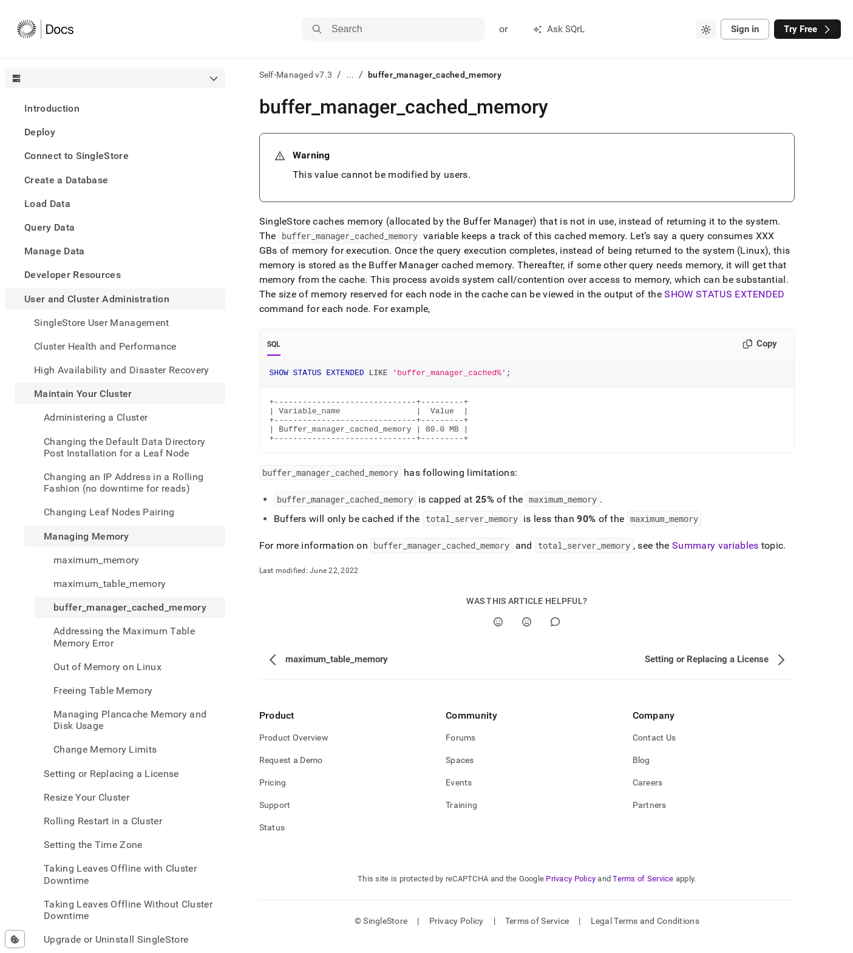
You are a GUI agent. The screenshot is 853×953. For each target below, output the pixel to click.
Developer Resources (72, 274)
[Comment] (555, 633)
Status (272, 838)
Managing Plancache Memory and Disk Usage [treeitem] (129, 719)
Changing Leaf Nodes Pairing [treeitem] (109, 512)
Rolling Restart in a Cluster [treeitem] (103, 821)
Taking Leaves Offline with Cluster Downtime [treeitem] (120, 874)
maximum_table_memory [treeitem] (109, 583)
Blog (641, 771)
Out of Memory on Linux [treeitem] (107, 667)
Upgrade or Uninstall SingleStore (116, 939)
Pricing (273, 793)
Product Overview (293, 748)
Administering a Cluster (96, 417)
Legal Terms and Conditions (645, 932)
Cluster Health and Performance (105, 346)
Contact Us (654, 748)
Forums (461, 748)
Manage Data (54, 251)
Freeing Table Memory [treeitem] (102, 690)
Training (461, 816)
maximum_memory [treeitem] (96, 560)
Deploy (39, 132)
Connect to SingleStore (76, 155)
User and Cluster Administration (96, 299)
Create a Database (66, 180)
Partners (650, 816)
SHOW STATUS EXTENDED (724, 294)
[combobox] (706, 29)
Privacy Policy (571, 889)
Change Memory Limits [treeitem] (105, 749)
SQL (274, 344)
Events (459, 793)
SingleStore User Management (101, 322)
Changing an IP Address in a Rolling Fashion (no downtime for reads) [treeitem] (123, 482)
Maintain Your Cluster (83, 393)
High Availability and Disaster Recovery (121, 370)
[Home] (45, 29)
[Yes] (498, 633)
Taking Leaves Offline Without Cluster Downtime (128, 909)
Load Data (47, 203)
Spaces (460, 771)
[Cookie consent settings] (15, 939)
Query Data (49, 227)
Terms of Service (643, 889)
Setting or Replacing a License (111, 773)
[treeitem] (115, 108)
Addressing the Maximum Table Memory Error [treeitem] (124, 636)
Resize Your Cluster (86, 797)
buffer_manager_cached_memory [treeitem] (129, 607)
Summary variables (715, 556)
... (350, 75)
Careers (648, 793)
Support (275, 816)
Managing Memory (86, 536)
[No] (526, 633)
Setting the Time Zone (93, 844)
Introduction (52, 108)
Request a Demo (291, 771)
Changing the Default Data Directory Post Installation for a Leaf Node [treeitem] (124, 447)
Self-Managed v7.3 (296, 75)
